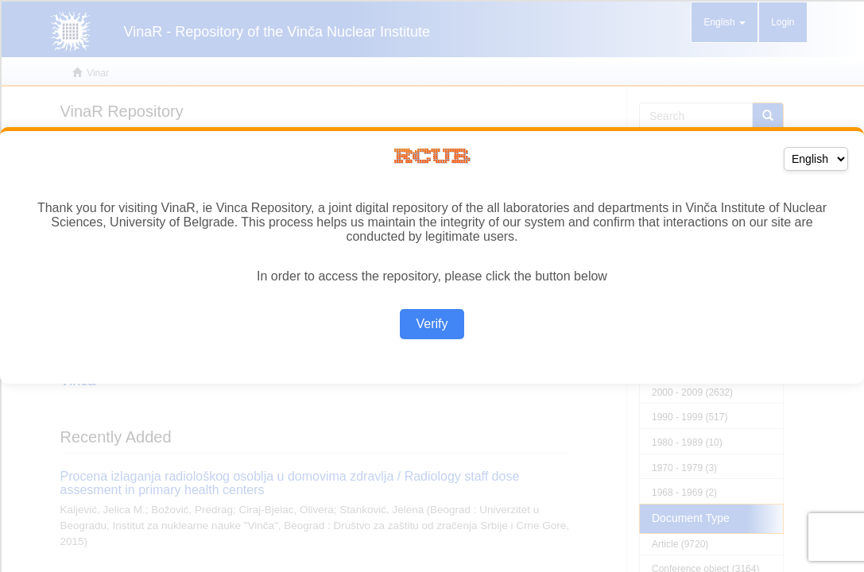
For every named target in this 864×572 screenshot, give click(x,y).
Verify (431, 323)
